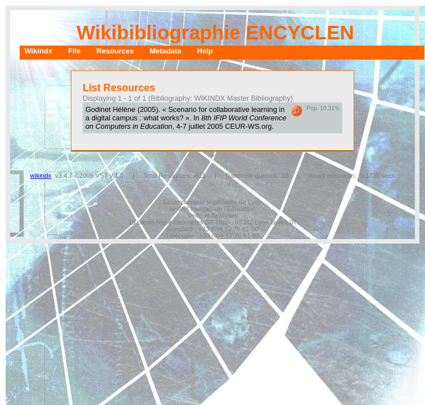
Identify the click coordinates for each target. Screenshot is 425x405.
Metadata (165, 51)
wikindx (41, 175)
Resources (115, 51)
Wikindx (38, 51)
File (74, 51)
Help (205, 51)
